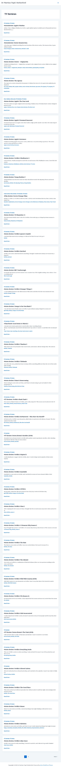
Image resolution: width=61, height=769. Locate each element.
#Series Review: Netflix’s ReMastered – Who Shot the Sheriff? (24, 417)
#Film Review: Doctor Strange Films (15, 196)
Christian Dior (10, 107)
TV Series (12, 23)
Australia (6, 367)
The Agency (43, 86)
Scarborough (9, 276)
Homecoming (11, 386)
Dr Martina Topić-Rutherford (13, 3)
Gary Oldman (9, 86)
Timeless (10, 348)
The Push (17, 636)
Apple (5, 107)
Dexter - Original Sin (12, 67)
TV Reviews (6, 23)
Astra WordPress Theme (46, 765)
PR (22, 727)
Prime (22, 386)
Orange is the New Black (18, 310)
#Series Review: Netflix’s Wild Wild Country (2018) (20, 579)
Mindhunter (16, 164)
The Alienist (11, 565)
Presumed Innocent (19, 126)
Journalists (15, 727)
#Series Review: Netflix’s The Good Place (17, 687)
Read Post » (7, 33)
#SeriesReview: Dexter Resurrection (15, 43)
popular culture (18, 86)
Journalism (9, 727)
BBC (5, 276)
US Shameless (19, 220)
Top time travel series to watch (25, 331)
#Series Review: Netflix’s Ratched (15, 251)
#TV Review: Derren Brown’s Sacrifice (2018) (18, 435)
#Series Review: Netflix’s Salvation (15, 723)
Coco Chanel (17, 107)
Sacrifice (17, 441)
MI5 (13, 86)
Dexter (5, 67)
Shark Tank (24, 403)
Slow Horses (32, 86)
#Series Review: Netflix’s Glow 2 (14, 506)
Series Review (24, 107)
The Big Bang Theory (19, 183)
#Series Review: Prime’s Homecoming (16, 380)
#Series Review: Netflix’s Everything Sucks (17, 649)
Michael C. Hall (25, 48)
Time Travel (53, 201)
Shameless (13, 220)
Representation (35, 727)
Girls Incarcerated (8, 619)
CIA (5, 86)
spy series (38, 86)
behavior (6, 164)
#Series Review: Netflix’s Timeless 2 (15, 344)
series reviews (26, 86)
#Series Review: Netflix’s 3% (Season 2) (16, 596)
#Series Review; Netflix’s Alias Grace (16, 741)
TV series (32, 164)
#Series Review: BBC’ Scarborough (15, 270)
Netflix (21, 164)
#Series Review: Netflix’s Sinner (14, 706)
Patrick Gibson (28, 67)
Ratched (10, 257)
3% (4, 600)
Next (56, 756)
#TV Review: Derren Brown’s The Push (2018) (18, 632)
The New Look (31, 107)
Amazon (6, 386)
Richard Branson (17, 403)
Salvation (42, 727)
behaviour (11, 164)
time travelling (13, 331)
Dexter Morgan (7, 48)
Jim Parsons (6, 183)
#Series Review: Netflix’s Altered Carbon (17, 668)
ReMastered (16, 422)
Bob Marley (6, 422)
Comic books (7, 193)
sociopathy (41, 67)
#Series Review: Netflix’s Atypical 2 (15, 454)
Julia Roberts (18, 386)
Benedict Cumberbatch (9, 201)
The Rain (10, 546)
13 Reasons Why (7, 529)
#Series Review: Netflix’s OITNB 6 (15, 489)
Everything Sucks (8, 655)
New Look (13, 99)
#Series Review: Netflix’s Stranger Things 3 (18, 289)
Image (5, 727)
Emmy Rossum (7, 220)
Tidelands (14, 367)
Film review (46, 201)
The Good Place (11, 693)
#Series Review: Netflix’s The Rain (15, 542)
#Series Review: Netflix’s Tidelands (15, 361)
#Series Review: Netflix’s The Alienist (16, 560)
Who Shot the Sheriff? (25, 422)
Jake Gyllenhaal (11, 126)
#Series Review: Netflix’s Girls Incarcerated (18, 613)
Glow (5, 512)
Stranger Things (11, 293)
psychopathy (36, 67)
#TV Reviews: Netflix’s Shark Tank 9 (15, 399)
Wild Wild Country (12, 583)
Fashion (8, 99)
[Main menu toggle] (58, 2)
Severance (16, 145)
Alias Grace (6, 745)
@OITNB (6, 310)
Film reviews (13, 193)
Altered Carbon (7, 674)
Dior (5, 99)
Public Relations (27, 727)
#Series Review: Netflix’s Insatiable (15, 472)
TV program (49, 86)
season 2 (12, 512)
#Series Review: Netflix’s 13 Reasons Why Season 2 (20, 525)
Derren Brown (7, 441)
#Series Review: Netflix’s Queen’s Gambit (17, 234)
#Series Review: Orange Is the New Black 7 (18, 306)
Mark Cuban (6, 403)
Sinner (9, 710)
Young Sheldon (27, 183)
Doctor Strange (18, 201)
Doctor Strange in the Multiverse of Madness (33, 201)
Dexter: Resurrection (16, 48)
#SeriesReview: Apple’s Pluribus (14, 25)
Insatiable (6, 476)
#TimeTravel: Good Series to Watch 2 (16, 323)
